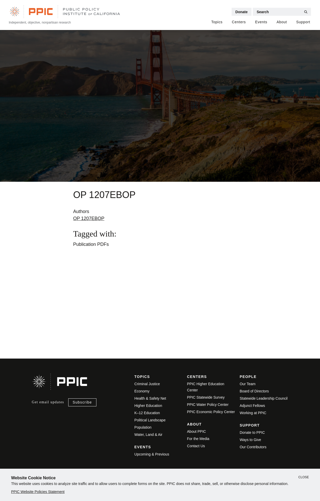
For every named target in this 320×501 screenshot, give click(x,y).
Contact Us (196, 446)
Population (142, 427)
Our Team (247, 384)
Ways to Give (250, 440)
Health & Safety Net (150, 398)
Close (303, 477)
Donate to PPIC (252, 432)
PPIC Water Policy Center (208, 405)
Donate (241, 12)
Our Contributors (253, 447)
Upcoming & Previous (151, 454)
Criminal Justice (147, 384)
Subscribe (82, 402)
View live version (77, 325)
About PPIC (196, 431)
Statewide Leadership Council (263, 398)
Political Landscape (150, 420)
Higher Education (148, 406)
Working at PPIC (253, 413)
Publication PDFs (91, 244)
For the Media (198, 439)
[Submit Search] (305, 11)
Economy (141, 391)
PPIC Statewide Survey (206, 397)
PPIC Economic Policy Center (211, 412)
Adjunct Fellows (252, 406)
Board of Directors (254, 391)
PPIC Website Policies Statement (38, 492)
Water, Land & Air (148, 434)
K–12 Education (147, 413)
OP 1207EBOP (88, 218)
